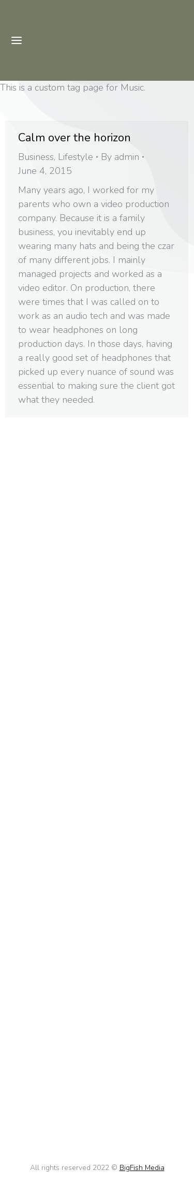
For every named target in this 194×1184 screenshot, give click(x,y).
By (120, 157)
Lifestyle (75, 157)
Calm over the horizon (74, 137)
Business (36, 157)
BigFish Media (142, 1168)
